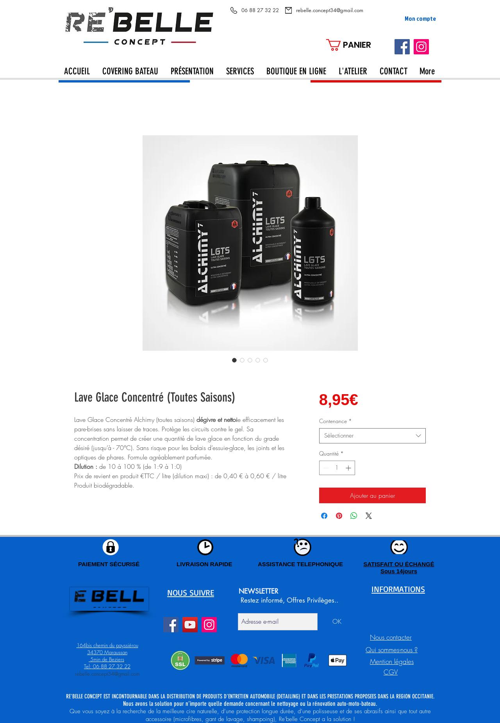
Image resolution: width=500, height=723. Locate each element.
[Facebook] (402, 46)
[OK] (337, 621)
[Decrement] (325, 468)
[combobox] (372, 435)
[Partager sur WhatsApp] (354, 515)
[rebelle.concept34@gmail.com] (329, 10)
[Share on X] (368, 515)
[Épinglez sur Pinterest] (339, 515)
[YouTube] (190, 624)
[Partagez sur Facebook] (324, 515)
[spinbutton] (337, 468)
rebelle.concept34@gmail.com (107, 673)
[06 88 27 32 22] (260, 10)
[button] (355, 45)
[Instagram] (421, 46)
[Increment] (349, 468)
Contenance (335, 421)
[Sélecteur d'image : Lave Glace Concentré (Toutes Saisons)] (234, 360)
